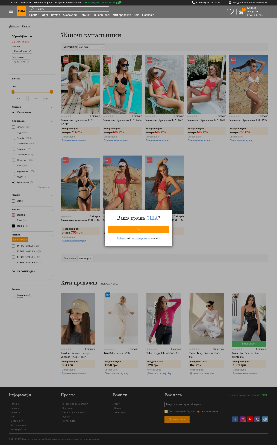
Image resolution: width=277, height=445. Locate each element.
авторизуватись (141, 238)
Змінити (121, 238)
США (152, 218)
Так (138, 229)
